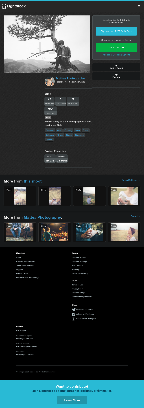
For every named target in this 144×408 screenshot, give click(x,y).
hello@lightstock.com (25, 354)
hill (77, 130)
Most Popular (77, 265)
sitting (68, 130)
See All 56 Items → (131, 180)
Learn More (72, 400)
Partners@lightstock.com (26, 346)
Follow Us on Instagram (86, 318)
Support (19, 269)
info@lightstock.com (24, 338)
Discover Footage (79, 261)
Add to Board (116, 67)
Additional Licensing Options (116, 54)
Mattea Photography (70, 78)
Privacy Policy (77, 288)
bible (49, 139)
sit (59, 130)
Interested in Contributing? (27, 277)
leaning (50, 135)
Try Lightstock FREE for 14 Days (116, 31)
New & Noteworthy (80, 273)
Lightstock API (22, 273)
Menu (139, 6)
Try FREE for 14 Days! (25, 265)
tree (60, 135)
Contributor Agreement (82, 296)
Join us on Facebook (85, 314)
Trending (75, 269)
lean (86, 130)
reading (79, 135)
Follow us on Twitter (84, 309)
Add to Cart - (116, 47)
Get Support (21, 330)
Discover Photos (79, 257)
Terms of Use (77, 284)
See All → (135, 216)
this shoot (33, 181)
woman (50, 130)
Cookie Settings (78, 292)
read (69, 135)
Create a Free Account (25, 261)
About (18, 257)
